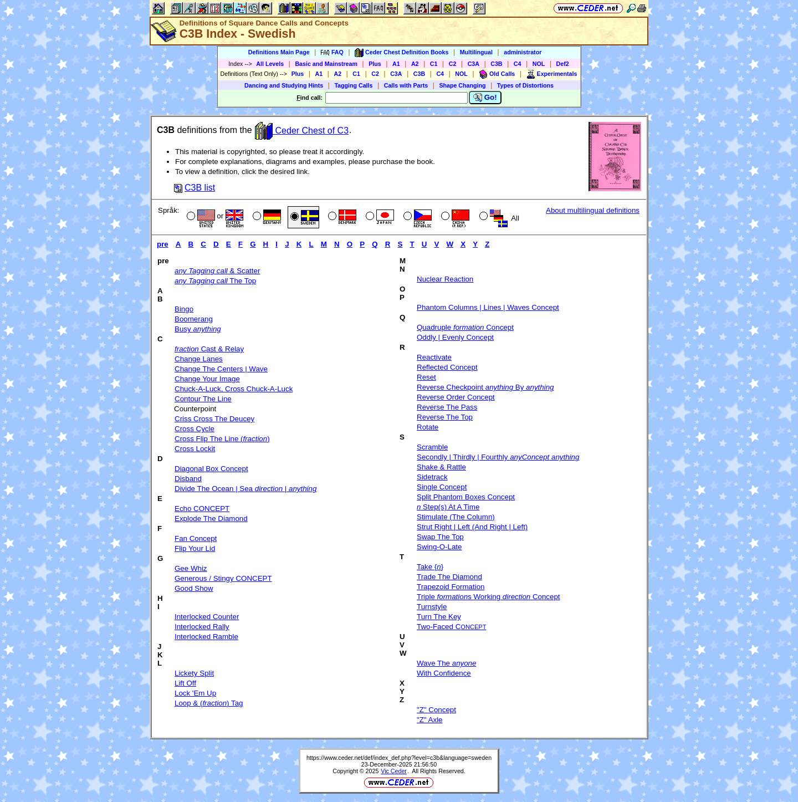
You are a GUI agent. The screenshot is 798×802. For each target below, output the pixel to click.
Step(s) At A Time (448, 507)
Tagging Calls (353, 85)
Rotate (427, 427)
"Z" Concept (436, 710)
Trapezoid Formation (450, 587)
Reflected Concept (447, 367)
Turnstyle (432, 606)
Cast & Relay (209, 349)
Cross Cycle (194, 429)
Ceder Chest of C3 (302, 130)
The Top (215, 281)
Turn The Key (439, 616)
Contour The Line (203, 399)
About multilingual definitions (593, 210)
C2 (453, 63)
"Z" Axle (430, 720)
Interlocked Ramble (206, 636)
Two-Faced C (452, 626)
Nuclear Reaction (445, 279)
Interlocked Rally (202, 626)
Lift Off (185, 683)
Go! (485, 97)
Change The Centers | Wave (221, 369)
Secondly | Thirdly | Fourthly (498, 457)
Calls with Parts (406, 85)
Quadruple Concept (465, 327)
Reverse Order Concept (456, 397)
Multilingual (476, 52)
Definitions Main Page (279, 52)
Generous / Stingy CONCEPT (223, 578)
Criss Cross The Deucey (214, 419)
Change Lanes (199, 359)
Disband (188, 478)
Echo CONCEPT (202, 508)
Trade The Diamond (449, 577)
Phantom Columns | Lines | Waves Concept (488, 307)
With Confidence (444, 673)
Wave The (446, 663)
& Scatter (217, 271)
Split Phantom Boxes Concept (466, 497)
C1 (434, 63)
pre (162, 244)
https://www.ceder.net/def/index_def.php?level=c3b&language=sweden (399, 757)
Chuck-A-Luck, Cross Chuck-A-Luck (234, 389)
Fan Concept (196, 538)
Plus (375, 63)
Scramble (432, 447)
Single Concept (442, 487)
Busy (198, 329)
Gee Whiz (191, 568)
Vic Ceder (394, 771)
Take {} (430, 567)
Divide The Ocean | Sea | (245, 488)
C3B (496, 63)
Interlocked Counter (207, 616)
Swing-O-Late (439, 547)
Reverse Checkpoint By (485, 387)
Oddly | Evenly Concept (455, 337)
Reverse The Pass (447, 407)
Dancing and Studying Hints (283, 85)
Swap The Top (440, 537)
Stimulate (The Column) (456, 517)
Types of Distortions (525, 85)
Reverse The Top (445, 417)
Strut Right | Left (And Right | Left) (472, 527)
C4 (517, 63)
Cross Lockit (195, 449)
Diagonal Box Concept (211, 468)
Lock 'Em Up (195, 693)
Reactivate (434, 357)
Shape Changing (462, 85)
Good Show (194, 588)
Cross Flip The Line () (222, 439)
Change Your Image (207, 379)
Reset (426, 377)
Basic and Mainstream (326, 63)
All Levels (270, 63)
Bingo (184, 309)
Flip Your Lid (195, 548)
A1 (396, 63)
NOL (539, 63)
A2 (415, 63)
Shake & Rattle (441, 467)
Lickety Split (194, 673)
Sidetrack (432, 477)
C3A (473, 63)
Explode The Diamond (211, 518)
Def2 (562, 63)
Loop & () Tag (209, 703)
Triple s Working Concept (488, 596)
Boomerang (194, 319)
